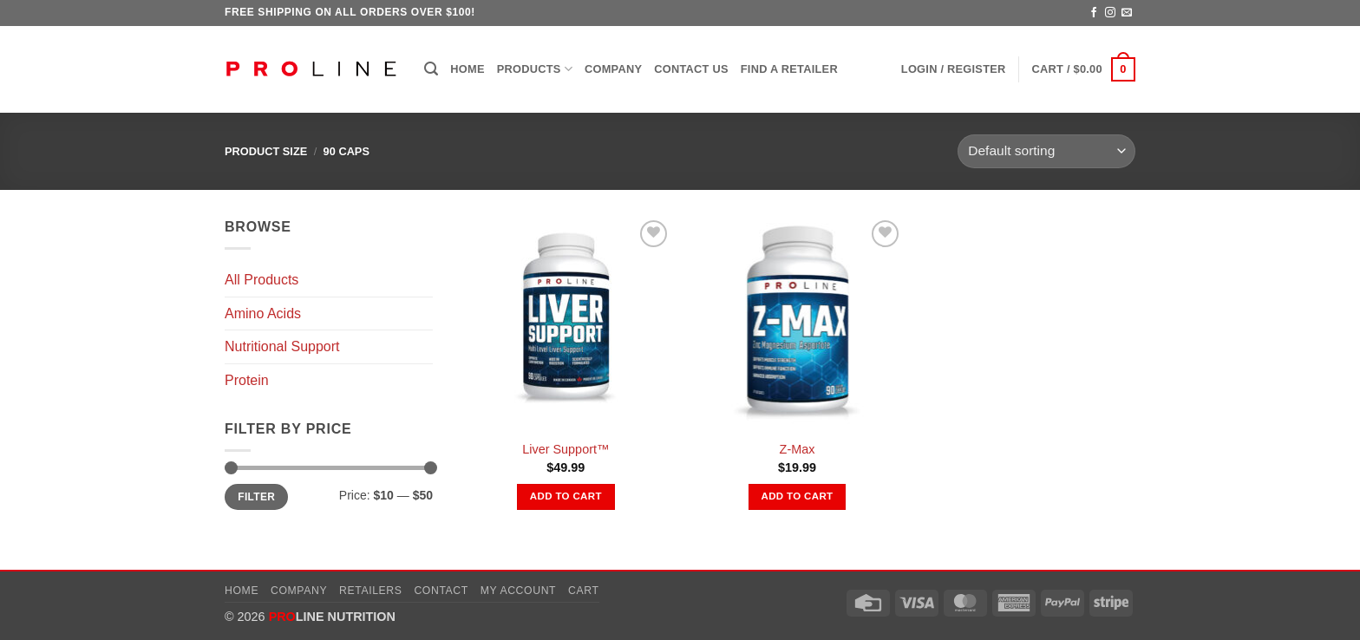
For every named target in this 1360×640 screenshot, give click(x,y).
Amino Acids (263, 313)
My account (518, 590)
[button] (431, 69)
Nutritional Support (282, 346)
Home (467, 68)
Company (613, 68)
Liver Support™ (565, 449)
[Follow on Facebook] (1094, 13)
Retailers (370, 590)
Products (534, 69)
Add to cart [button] (566, 496)
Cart (583, 590)
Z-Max (797, 449)
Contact (441, 590)
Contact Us (691, 68)
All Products (261, 279)
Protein (247, 380)
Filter (256, 497)
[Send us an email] (1126, 13)
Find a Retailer (789, 68)
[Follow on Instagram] (1110, 13)
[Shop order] (1046, 151)
